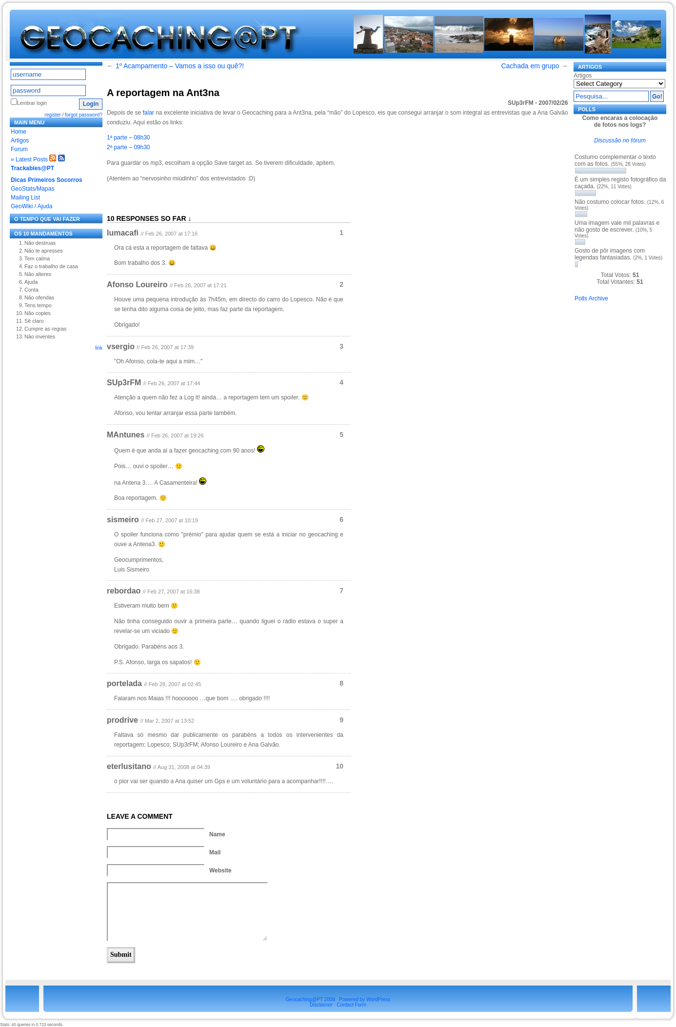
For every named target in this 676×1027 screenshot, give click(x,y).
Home (18, 131)
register (53, 115)
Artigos (20, 140)
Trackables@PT (32, 168)
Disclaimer (321, 1004)
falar (148, 112)
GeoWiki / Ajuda (31, 206)
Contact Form (351, 1004)
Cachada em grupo (530, 66)
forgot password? (83, 115)
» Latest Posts (29, 159)
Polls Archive (591, 298)
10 (339, 766)
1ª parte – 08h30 (128, 137)
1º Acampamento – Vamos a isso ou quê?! (180, 66)
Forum (19, 149)
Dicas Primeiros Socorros (46, 180)
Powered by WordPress (364, 999)
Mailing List (25, 197)
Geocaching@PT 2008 (310, 999)
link (98, 348)
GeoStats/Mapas (32, 188)
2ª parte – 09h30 (128, 147)
